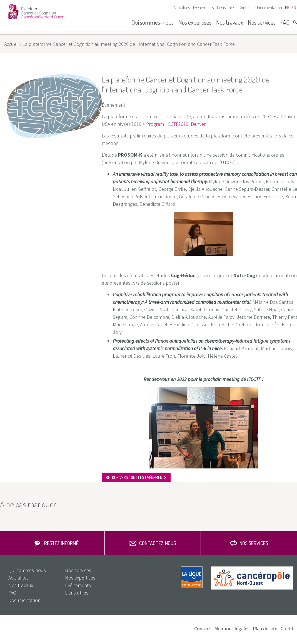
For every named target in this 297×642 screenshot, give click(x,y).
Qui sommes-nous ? (28, 570)
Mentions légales (231, 628)
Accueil (11, 44)
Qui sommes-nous (152, 22)
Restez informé (61, 543)
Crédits (288, 628)
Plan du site (265, 628)
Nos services (262, 22)
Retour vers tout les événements (136, 477)
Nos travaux (229, 22)
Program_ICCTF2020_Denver (176, 124)
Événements (203, 7)
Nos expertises (194, 22)
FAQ (285, 22)
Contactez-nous (157, 543)
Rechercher (295, 22)
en (293, 7)
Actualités (181, 7)
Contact (245, 7)
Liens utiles (226, 7)
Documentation (268, 7)
